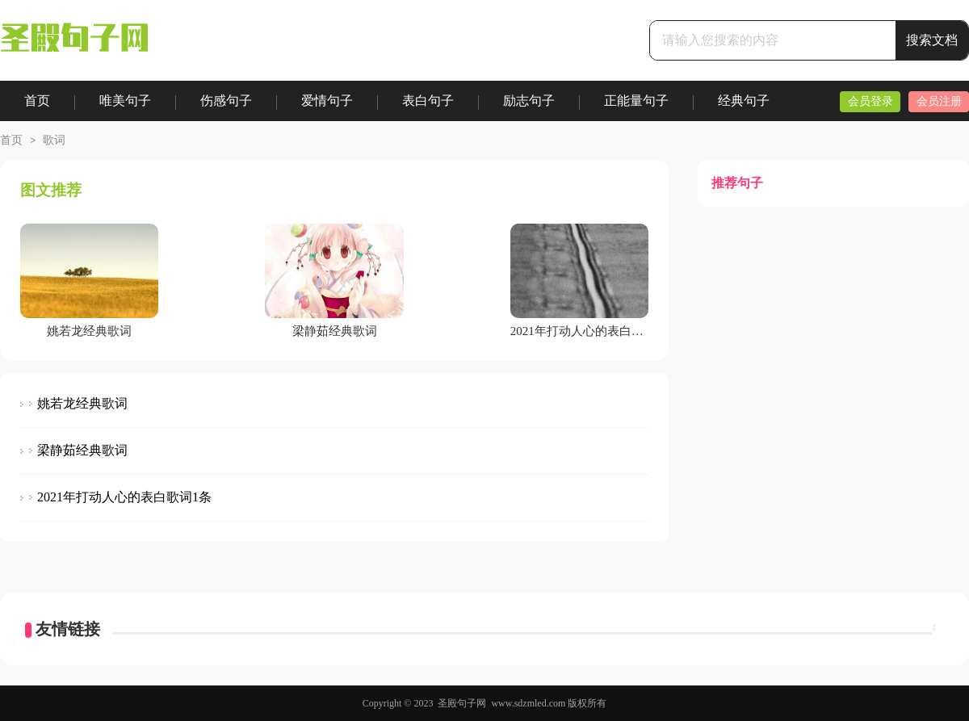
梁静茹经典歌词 (82, 450)
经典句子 (744, 100)
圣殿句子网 (462, 703)
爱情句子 (327, 100)
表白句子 (428, 100)
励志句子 (529, 100)
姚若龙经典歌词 (82, 403)
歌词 (54, 140)
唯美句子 (125, 100)
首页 (37, 100)
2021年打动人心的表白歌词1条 (124, 497)
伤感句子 (226, 100)
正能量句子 (636, 100)
